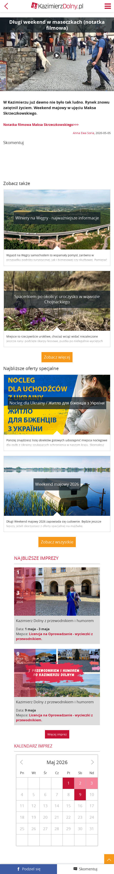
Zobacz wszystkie (57, 542)
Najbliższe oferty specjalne (31, 368)
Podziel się (31, 868)
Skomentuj (88, 868)
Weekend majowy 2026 (57, 484)
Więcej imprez (57, 734)
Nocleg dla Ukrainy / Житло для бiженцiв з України (56, 403)
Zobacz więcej (57, 357)
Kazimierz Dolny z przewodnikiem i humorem (55, 620)
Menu (108, 6)
